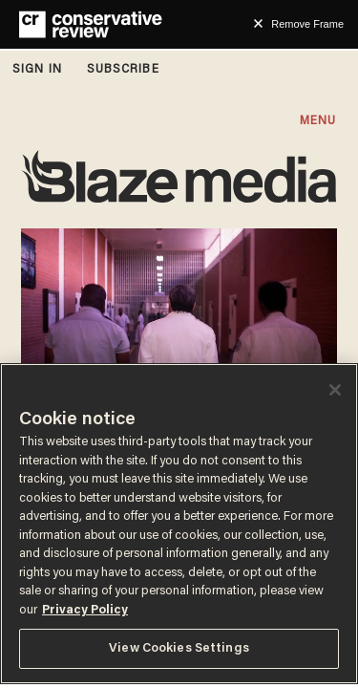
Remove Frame (307, 24)
